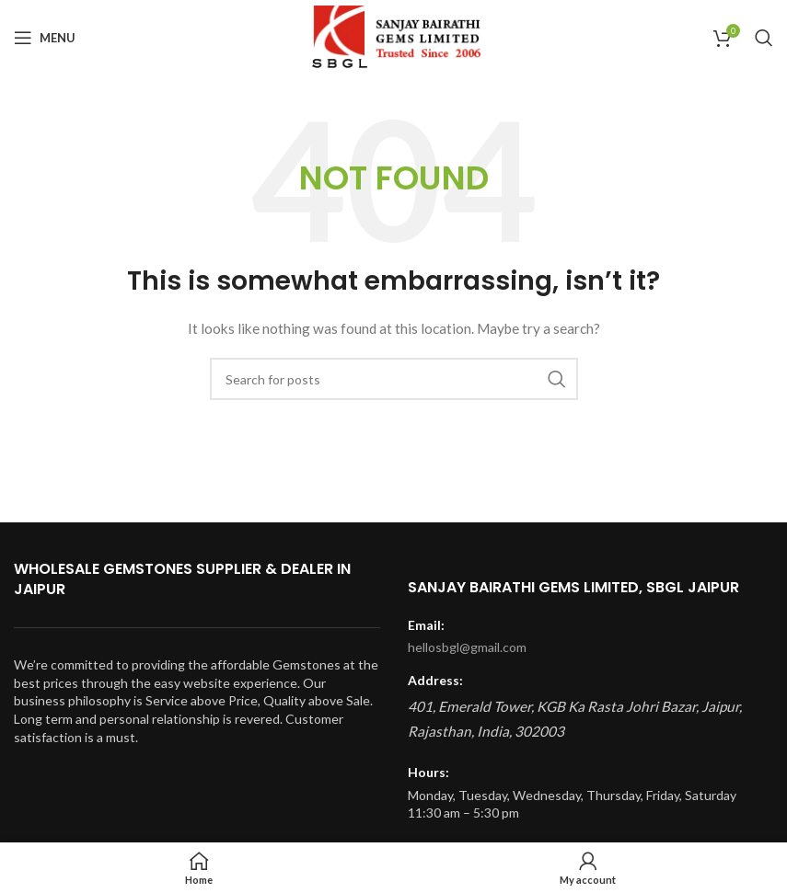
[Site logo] (393, 36)
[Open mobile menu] (45, 37)
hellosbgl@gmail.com (467, 647)
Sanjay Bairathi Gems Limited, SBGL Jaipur (573, 587)
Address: (435, 680)
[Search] (764, 37)
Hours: (428, 772)
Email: (426, 625)
